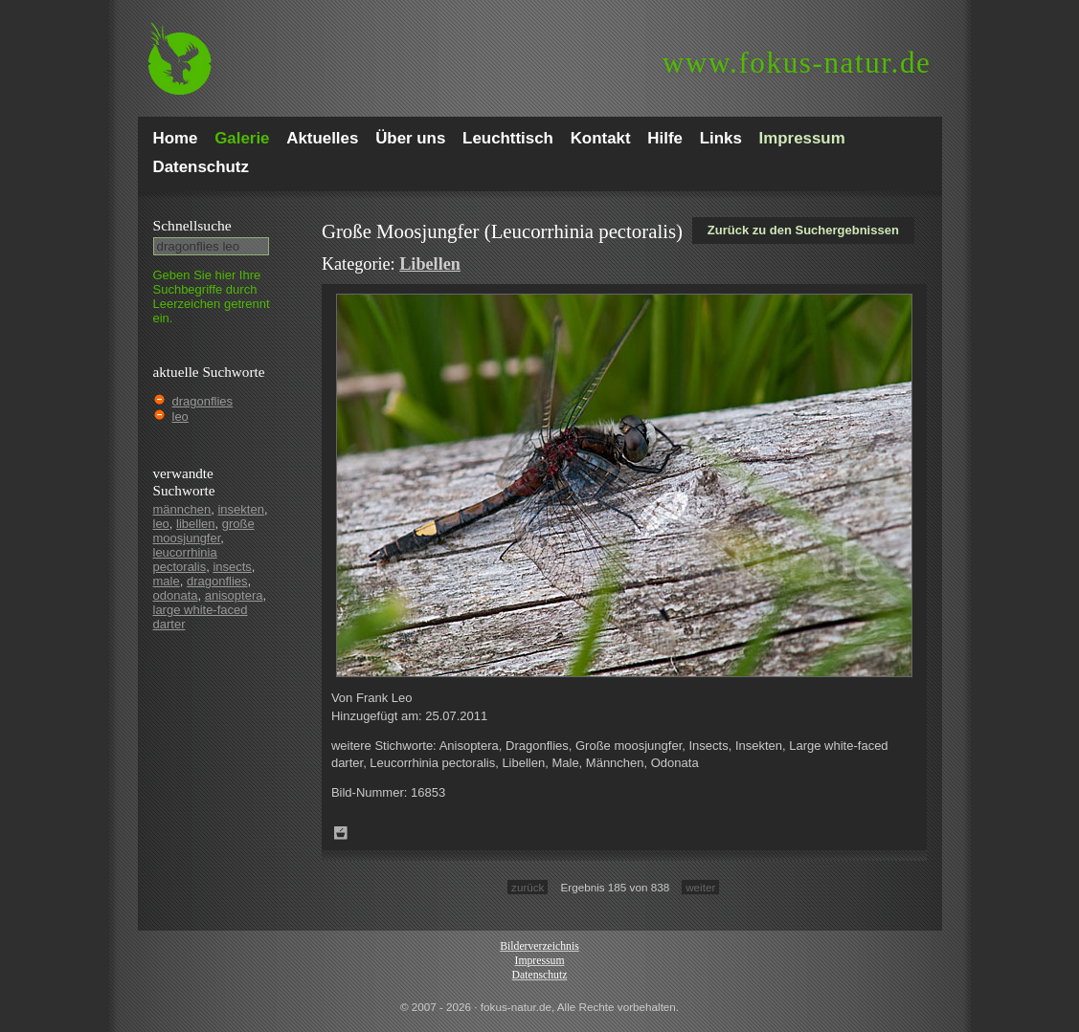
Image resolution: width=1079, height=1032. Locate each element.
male (166, 581)
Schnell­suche (192, 225)
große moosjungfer (204, 530)
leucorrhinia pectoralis (185, 559)
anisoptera (234, 595)
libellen (195, 523)
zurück (527, 887)
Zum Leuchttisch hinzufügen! (341, 833)
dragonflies (203, 401)
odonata (175, 595)
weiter (700, 887)
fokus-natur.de (797, 62)
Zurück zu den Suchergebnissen (803, 230)
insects (232, 567)
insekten (240, 509)
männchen (182, 509)
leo (180, 416)
